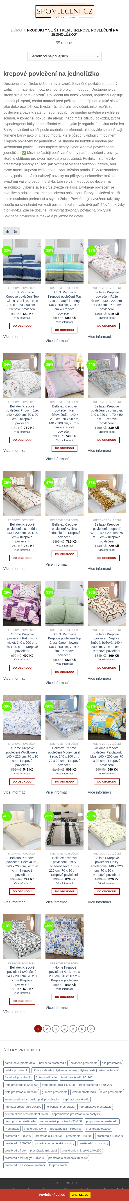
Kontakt (70, 1183)
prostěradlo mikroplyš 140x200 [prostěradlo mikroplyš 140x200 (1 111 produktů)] (81, 1150)
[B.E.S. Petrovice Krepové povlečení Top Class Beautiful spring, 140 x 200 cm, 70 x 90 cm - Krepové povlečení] (64, 261)
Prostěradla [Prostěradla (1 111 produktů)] (12, 1128)
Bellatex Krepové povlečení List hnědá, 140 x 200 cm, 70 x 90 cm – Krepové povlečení (22, 533)
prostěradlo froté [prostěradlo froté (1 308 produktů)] (15, 1150)
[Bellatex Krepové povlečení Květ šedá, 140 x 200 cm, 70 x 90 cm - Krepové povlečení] (22, 936)
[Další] (91, 1029)
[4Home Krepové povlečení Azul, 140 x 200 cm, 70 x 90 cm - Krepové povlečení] (64, 936)
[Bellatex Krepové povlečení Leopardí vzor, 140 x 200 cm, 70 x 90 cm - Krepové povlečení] (107, 493)
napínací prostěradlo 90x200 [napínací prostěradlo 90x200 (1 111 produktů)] (23, 1106)
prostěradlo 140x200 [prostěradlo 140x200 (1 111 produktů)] (48, 1136)
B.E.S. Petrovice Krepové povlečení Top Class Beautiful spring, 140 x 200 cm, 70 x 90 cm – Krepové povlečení (64, 302)
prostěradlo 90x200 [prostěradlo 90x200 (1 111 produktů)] (98, 1128)
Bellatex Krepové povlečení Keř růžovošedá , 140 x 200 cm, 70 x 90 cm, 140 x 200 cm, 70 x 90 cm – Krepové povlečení (65, 419)
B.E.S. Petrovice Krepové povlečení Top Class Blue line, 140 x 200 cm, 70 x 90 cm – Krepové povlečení (22, 300)
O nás (56, 1183)
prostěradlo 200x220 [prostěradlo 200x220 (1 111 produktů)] (18, 1143)
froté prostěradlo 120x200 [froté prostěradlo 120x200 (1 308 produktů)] (21, 1084)
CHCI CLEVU (80, 1195)
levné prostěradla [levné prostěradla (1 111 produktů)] (16, 1099)
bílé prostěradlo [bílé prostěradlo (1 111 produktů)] (112, 1063)
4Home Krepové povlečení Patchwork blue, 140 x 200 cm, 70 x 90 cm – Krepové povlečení (106, 756)
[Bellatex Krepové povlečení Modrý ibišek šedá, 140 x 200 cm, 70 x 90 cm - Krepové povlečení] (64, 717)
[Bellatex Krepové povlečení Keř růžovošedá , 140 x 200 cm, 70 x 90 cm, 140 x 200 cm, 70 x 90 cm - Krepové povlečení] (64, 375)
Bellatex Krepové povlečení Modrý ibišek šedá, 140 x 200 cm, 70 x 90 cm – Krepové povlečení (64, 756)
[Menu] (6, 11)
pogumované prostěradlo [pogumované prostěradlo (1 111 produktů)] (102, 1121)
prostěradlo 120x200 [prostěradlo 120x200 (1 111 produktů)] (18, 1136)
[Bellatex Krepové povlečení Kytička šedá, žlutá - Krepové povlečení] (64, 493)
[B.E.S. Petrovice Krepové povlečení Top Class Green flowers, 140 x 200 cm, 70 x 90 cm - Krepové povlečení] (64, 603)
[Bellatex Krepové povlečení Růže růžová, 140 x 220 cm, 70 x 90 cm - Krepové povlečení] (107, 261)
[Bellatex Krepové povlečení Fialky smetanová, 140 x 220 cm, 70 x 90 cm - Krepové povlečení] (107, 827)
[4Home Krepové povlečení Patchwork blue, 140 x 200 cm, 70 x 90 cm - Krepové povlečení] (107, 717)
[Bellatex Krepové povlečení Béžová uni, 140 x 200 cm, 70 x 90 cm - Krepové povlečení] (22, 827)
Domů (16, 30)
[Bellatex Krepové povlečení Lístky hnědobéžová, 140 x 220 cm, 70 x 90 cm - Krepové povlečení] (64, 827)
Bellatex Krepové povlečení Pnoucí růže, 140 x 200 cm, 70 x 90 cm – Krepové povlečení (22, 415)
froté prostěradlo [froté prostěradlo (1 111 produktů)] (46, 1077)
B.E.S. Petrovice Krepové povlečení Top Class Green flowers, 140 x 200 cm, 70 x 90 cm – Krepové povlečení (64, 644)
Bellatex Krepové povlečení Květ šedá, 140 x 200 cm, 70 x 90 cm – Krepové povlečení (22, 976)
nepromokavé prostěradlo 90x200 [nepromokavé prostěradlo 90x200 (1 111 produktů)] (26, 1114)
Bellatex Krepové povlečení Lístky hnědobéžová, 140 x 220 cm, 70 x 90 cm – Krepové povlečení (64, 866)
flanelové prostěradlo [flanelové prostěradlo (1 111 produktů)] (18, 1077)
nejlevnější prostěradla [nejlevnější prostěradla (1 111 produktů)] (60, 1106)
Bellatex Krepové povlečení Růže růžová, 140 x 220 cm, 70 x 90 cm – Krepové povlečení (107, 300)
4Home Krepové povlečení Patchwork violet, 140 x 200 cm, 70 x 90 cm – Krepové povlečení (22, 642)
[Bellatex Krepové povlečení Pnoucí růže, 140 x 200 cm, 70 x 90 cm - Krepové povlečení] (22, 375)
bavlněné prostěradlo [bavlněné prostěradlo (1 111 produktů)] (83, 1063)
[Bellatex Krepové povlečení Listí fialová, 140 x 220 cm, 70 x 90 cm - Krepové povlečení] (107, 375)
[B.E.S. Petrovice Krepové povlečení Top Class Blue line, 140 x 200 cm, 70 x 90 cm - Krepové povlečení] (22, 261)
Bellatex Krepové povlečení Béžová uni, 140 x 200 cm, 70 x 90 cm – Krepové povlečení (22, 866)
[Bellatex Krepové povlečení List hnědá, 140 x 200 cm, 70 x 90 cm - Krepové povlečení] (22, 493)
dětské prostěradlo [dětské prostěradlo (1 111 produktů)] (16, 1070)
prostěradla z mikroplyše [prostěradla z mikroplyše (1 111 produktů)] (66, 1128)
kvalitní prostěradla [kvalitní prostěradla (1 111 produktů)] (84, 1092)
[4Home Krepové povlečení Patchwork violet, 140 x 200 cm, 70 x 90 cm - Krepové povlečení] (22, 603)
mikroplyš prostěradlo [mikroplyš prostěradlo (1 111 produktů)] (45, 1099)
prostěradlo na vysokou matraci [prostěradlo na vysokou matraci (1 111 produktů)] (25, 1165)
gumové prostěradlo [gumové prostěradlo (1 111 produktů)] (54, 1092)
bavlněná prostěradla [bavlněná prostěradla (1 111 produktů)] (52, 1063)
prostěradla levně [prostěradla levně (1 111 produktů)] (35, 1128)
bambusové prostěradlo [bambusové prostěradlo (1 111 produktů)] (20, 1063)
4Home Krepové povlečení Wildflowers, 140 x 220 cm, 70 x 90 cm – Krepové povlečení (22, 756)
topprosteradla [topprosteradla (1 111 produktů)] (58, 1165)
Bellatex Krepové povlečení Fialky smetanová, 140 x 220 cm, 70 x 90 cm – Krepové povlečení (107, 866)
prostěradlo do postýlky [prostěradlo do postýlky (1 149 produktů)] (93, 1143)
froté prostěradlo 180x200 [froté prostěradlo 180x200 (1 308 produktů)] (21, 1092)
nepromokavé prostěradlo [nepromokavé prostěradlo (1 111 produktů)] (95, 1106)
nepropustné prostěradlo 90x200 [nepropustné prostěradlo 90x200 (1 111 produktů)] (61, 1121)
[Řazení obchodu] (64, 56)
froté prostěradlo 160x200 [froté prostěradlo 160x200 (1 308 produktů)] (95, 1084)
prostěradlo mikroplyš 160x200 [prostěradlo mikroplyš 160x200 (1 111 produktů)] (24, 1158)
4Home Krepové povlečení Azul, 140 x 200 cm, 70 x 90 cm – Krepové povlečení (64, 974)
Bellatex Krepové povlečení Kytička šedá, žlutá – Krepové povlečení (64, 531)
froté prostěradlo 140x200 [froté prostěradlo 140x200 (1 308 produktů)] (58, 1084)
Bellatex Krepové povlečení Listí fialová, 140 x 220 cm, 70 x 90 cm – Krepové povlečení (107, 415)
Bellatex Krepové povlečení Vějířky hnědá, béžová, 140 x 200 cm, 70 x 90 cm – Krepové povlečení (106, 642)
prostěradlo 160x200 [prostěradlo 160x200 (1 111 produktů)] (79, 1136)
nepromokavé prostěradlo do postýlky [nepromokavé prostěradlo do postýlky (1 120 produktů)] (76, 1114)
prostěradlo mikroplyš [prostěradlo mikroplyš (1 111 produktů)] (44, 1150)
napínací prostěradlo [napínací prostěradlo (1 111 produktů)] (76, 1099)
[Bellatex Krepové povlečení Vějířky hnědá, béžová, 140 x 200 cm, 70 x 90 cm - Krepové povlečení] (107, 603)
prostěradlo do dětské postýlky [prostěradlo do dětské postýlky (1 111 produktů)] (54, 1143)
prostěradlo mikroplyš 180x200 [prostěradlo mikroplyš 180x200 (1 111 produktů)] (68, 1158)
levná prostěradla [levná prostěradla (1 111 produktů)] (111, 1092)
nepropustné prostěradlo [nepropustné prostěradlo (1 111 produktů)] (20, 1121)
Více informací (22, 317)
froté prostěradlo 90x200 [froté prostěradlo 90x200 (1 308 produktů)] (77, 1077)
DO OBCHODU (22, 325)
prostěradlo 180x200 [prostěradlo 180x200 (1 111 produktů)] (110, 1136)
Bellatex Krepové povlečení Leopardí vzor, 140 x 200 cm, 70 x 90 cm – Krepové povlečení (107, 533)
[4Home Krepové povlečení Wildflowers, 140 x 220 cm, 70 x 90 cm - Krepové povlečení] (22, 717)
